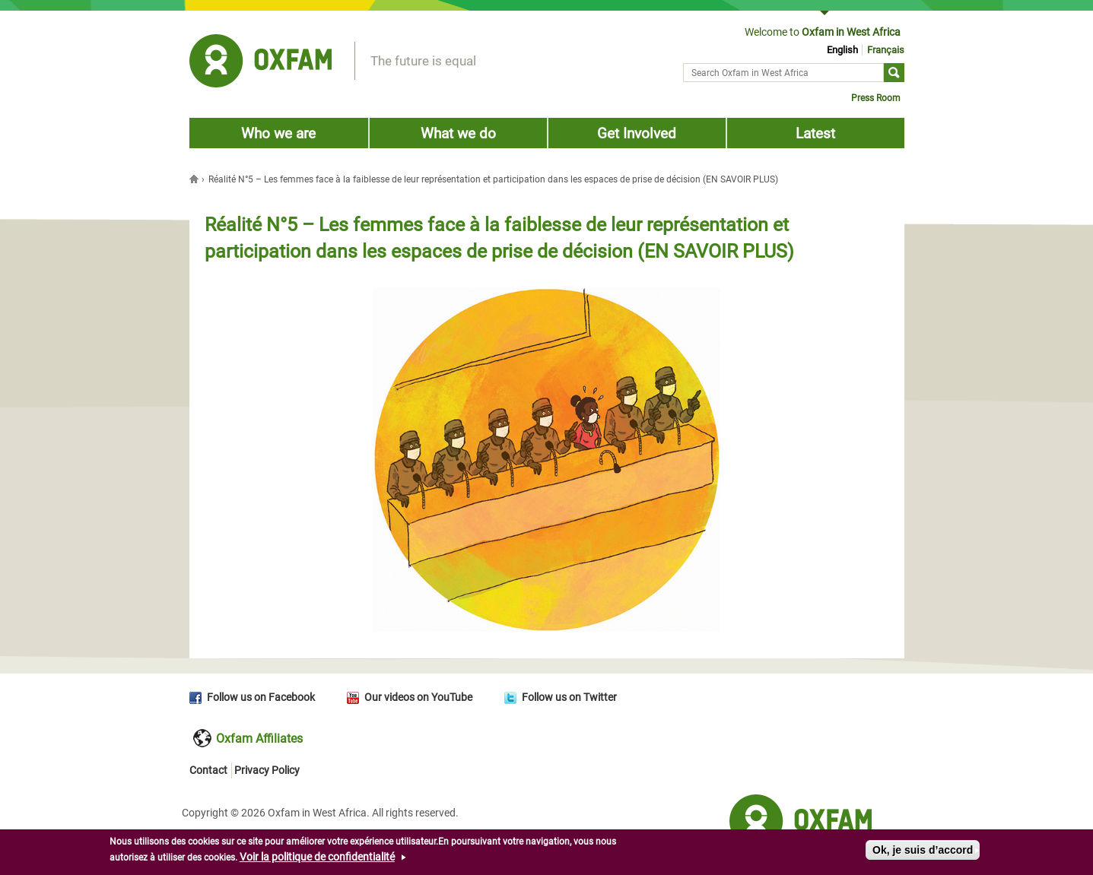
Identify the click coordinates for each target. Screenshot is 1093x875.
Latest (815, 133)
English (842, 49)
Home (195, 178)
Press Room (876, 98)
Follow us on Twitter (569, 697)
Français (885, 49)
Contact (208, 770)
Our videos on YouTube (418, 697)
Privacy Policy (267, 770)
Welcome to (823, 32)
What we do (458, 133)
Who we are (278, 133)
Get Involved (636, 133)
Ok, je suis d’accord (922, 850)
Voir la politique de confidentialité (317, 857)
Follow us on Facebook (261, 697)
